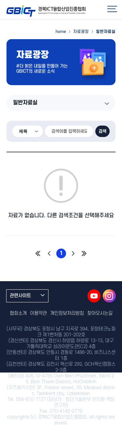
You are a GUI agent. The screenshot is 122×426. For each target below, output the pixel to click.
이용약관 (38, 313)
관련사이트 (27, 295)
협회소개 (18, 313)
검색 (102, 131)
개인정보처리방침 (67, 313)
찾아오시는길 (100, 313)
